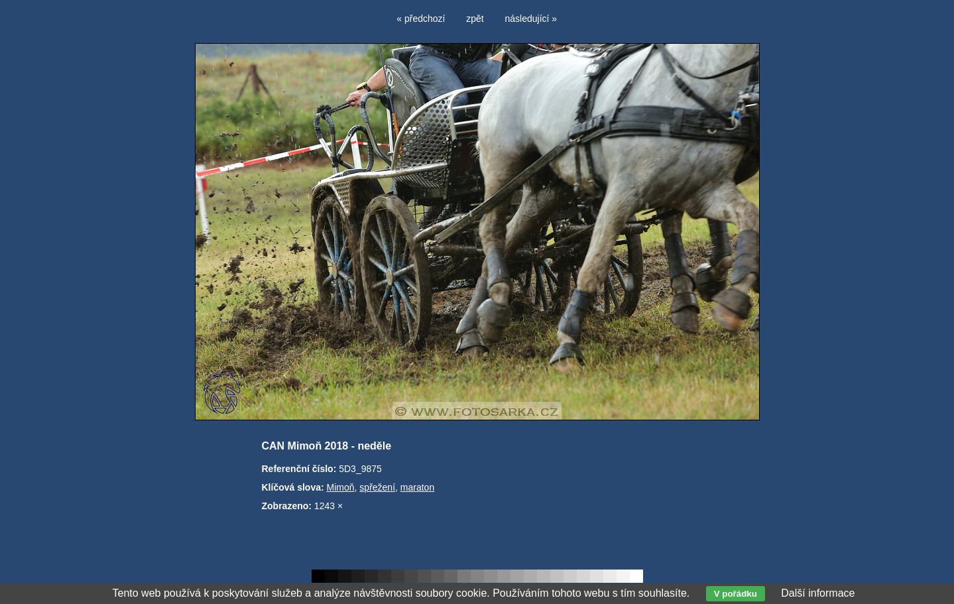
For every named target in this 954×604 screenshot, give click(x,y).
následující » (531, 18)
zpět (474, 18)
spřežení (377, 487)
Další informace (818, 593)
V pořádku (735, 594)
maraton (417, 487)
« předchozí (420, 18)
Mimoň (341, 487)
